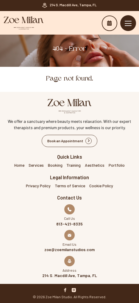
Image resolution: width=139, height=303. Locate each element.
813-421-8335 (69, 224)
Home (19, 165)
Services (36, 165)
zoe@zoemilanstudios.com (69, 250)
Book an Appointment (109, 23)
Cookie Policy (101, 185)
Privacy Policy (38, 185)
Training (73, 165)
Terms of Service (70, 185)
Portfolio (117, 165)
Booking (55, 165)
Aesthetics (94, 165)
